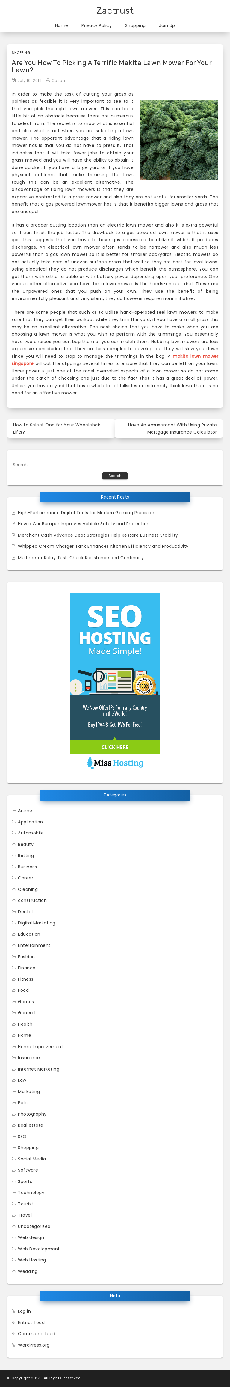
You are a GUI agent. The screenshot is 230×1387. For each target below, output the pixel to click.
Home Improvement (40, 1047)
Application (30, 822)
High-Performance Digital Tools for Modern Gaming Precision (86, 513)
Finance (27, 968)
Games (26, 1002)
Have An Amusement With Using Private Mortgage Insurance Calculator (172, 428)
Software (28, 1170)
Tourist (26, 1204)
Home (61, 25)
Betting (26, 855)
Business (27, 867)
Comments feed (36, 1334)
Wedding (28, 1271)
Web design (31, 1237)
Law (22, 1080)
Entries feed (31, 1323)
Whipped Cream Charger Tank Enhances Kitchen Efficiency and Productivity (103, 546)
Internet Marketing (38, 1069)
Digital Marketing (36, 923)
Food (23, 990)
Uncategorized (34, 1226)
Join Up (167, 25)
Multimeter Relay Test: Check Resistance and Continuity (81, 558)
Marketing (29, 1092)
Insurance (29, 1058)
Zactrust (115, 10)
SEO (22, 1137)
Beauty (26, 844)
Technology (31, 1193)
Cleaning (28, 889)
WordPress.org (34, 1345)
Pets (23, 1103)
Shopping (135, 25)
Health (25, 1024)
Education (29, 934)
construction (32, 900)
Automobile (31, 833)
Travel (25, 1215)
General (27, 1013)
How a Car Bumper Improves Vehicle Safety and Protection (84, 524)
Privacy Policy (96, 25)
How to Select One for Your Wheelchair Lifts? (57, 428)
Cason (58, 80)
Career (25, 878)
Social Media (32, 1159)
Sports (25, 1181)
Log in (24, 1311)
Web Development (39, 1249)
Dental (25, 912)
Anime (25, 811)
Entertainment (34, 945)
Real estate (30, 1125)
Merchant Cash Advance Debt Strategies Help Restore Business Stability (98, 535)
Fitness (26, 979)
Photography (32, 1114)
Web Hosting (32, 1260)
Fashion (26, 957)
